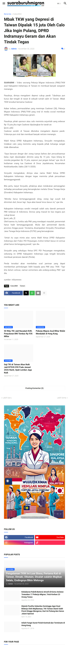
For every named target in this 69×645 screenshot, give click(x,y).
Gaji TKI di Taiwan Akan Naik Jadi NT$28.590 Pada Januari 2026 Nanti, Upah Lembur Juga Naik (18, 368)
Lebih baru (7, 398)
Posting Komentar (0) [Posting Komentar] (34, 388)
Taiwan (22, 286)
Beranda (7, 14)
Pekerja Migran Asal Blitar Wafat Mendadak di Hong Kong (50, 332)
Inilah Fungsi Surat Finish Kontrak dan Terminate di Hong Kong (43, 624)
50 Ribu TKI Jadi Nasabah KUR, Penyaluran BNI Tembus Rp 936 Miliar (18, 334)
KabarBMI (17, 14)
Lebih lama (61, 398)
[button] (3, 3)
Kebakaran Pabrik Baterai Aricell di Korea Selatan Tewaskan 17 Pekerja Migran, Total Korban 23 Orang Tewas (42, 594)
